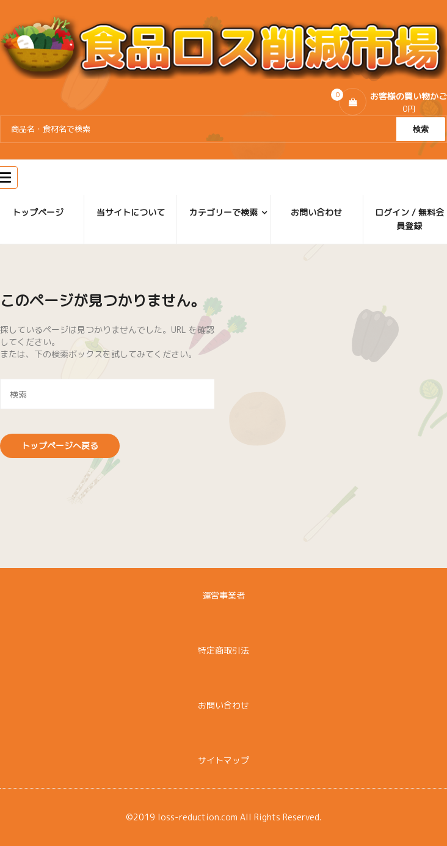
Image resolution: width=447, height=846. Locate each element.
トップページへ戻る (59, 445)
